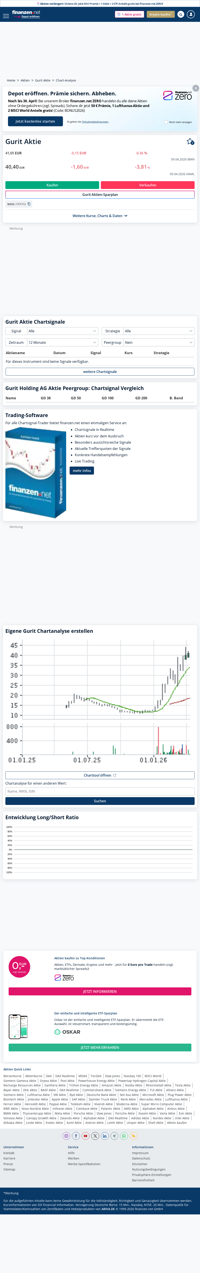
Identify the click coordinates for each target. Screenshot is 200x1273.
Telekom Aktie (80, 1109)
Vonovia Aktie (13, 1123)
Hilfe (71, 1157)
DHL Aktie (30, 1094)
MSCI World (153, 1080)
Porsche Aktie (83, 1118)
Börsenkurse (12, 1080)
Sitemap (9, 1174)
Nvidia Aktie (133, 1090)
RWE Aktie (10, 1113)
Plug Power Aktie (180, 1099)
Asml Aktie (74, 1127)
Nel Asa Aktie (129, 1099)
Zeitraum (16, 347)
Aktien (25, 80)
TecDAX (96, 1080)
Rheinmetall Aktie (158, 1090)
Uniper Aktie (136, 1127)
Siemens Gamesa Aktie (19, 1085)
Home (11, 80)
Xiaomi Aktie (147, 1118)
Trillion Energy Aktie (83, 1090)
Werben (73, 1163)
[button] (129, 14)
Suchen (100, 805)
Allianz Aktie (175, 1094)
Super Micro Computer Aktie (161, 1109)
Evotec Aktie (54, 1127)
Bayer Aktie (11, 1094)
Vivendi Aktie (103, 1109)
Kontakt (8, 1157)
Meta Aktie (62, 1118)
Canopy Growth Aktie (41, 1123)
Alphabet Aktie (153, 1113)
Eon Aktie (185, 1118)
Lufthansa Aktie (38, 1099)
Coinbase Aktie (86, 1113)
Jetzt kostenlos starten (35, 121)
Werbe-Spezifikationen (84, 1169)
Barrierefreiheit (143, 1185)
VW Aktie (59, 1099)
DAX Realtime (65, 1080)
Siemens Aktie (13, 1099)
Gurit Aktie (42, 80)
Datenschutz (141, 1163)
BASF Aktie (48, 1094)
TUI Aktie (156, 1094)
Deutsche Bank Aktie (101, 1099)
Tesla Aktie (183, 1090)
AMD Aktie (131, 1113)
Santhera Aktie (55, 1090)
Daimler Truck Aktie (103, 1104)
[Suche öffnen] (180, 14)
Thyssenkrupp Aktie (37, 1118)
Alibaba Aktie (12, 1127)
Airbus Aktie (176, 1113)
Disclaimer (139, 1169)
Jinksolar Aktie (38, 1104)
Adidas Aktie (140, 1123)
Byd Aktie (76, 1099)
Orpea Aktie (48, 1085)
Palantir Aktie (110, 1113)
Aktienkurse (33, 1080)
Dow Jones (112, 1080)
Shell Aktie (155, 1127)
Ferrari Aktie (12, 1109)
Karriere (9, 1163)
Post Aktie (68, 1085)
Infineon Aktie (62, 1113)
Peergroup (112, 347)
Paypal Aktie (58, 1109)
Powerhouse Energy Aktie (96, 1085)
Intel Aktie (182, 1123)
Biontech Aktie (13, 1104)
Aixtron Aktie (94, 1127)
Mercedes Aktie (150, 1104)
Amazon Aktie (111, 1090)
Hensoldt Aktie (35, 1109)
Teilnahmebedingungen (95, 121)
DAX (49, 1080)
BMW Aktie (11, 1118)
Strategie (112, 335)
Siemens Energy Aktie (130, 1094)
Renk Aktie (128, 1104)
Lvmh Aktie (115, 1127)
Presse (8, 1169)
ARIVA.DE (108, 1213)
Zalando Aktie (70, 1123)
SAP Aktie (78, 1104)
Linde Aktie (34, 1127)
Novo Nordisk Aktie (35, 1113)
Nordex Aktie (162, 1123)
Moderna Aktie (127, 1109)
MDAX (82, 1080)
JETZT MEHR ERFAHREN (100, 1052)
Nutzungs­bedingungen (149, 1174)
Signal (16, 335)
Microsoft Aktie (153, 1099)
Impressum (140, 1157)
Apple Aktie (60, 1104)
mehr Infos (82, 475)
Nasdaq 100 (132, 1080)
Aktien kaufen (177, 1127)
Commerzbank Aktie (97, 1094)
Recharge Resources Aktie (22, 1090)
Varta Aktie (167, 1118)
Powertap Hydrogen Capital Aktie (142, 1085)
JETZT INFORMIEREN (100, 996)
